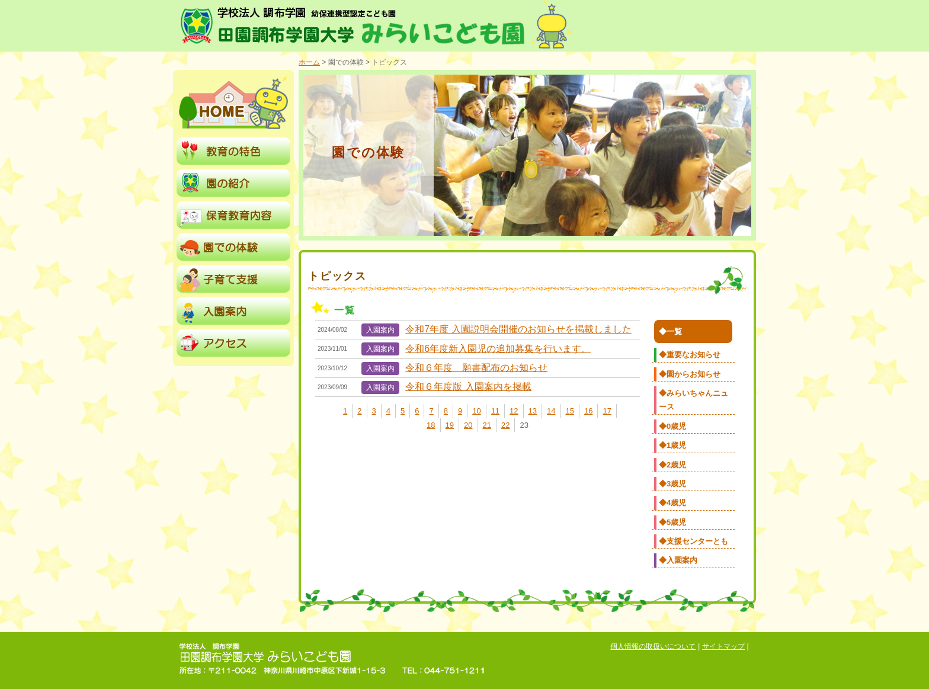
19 (450, 425)
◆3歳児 (672, 483)
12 (514, 410)
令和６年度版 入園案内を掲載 (468, 387)
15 (570, 410)
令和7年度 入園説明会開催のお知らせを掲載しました (518, 329)
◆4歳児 (672, 502)
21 (487, 425)
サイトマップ (723, 646)
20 (468, 425)
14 (551, 410)
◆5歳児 (672, 522)
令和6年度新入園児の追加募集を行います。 (498, 349)
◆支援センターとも (693, 541)
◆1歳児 (672, 445)
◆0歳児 (672, 426)
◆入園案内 (678, 560)
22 (505, 425)
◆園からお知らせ (689, 374)
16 (588, 410)
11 (495, 410)
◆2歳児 (672, 464)
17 (607, 410)
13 (532, 410)
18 (431, 425)
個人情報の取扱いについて (653, 646)
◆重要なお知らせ (689, 354)
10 (476, 410)
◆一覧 (670, 331)
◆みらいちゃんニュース (693, 400)
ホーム (309, 62)
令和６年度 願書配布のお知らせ (476, 368)
